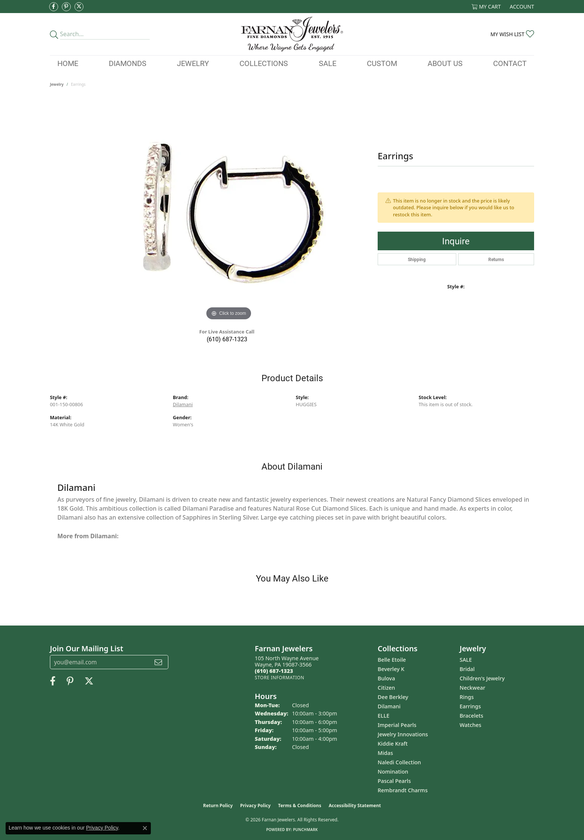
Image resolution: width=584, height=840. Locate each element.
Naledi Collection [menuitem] (399, 762)
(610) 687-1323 (227, 339)
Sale (327, 63)
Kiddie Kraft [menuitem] (393, 743)
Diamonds (127, 63)
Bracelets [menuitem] (471, 715)
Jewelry (193, 63)
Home (67, 63)
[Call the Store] (274, 670)
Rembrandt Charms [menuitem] (403, 790)
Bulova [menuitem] (386, 678)
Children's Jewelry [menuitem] (482, 678)
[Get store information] (279, 677)
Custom (382, 63)
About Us (445, 63)
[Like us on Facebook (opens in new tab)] (53, 6)
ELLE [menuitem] (383, 715)
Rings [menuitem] (467, 696)
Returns (496, 259)
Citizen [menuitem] (386, 687)
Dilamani (183, 404)
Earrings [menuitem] (470, 706)
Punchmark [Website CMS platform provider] (305, 829)
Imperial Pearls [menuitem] (397, 724)
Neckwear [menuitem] (472, 687)
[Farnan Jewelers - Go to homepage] (292, 34)
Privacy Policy (255, 805)
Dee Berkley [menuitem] (393, 696)
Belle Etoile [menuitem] (392, 659)
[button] (486, 6)
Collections (263, 63)
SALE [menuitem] (466, 659)
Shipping (417, 259)
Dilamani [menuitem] (389, 706)
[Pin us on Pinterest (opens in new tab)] (66, 6)
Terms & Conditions (299, 805)
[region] (228, 210)
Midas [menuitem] (385, 752)
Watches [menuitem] (470, 724)
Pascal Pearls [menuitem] (394, 780)
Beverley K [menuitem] (391, 669)
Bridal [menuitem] (467, 669)
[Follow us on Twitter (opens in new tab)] (78, 6)
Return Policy (218, 805)
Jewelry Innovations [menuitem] (403, 734)
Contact (510, 63)
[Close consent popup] (145, 828)
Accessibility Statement (354, 805)
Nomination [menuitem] (393, 771)
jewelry (57, 84)
